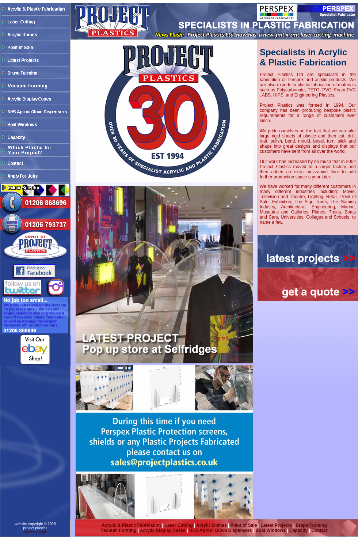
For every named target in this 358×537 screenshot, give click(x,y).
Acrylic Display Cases (162, 530)
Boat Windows (271, 530)
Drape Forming (311, 525)
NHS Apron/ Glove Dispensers (220, 530)
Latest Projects (276, 525)
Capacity (298, 530)
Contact (319, 530)
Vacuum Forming (118, 530)
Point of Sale (244, 525)
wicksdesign (35, 532)
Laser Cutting (178, 525)
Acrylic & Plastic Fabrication (131, 525)
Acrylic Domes (211, 525)
